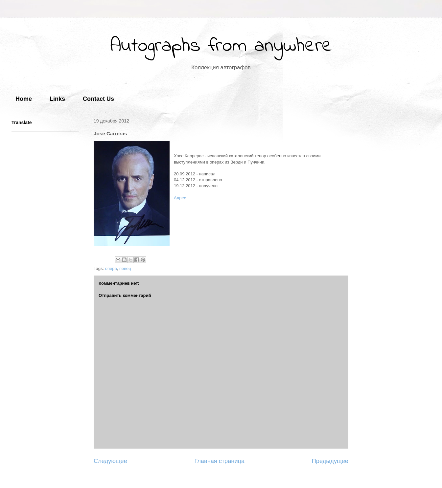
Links (57, 99)
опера (111, 268)
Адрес (180, 197)
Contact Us (98, 99)
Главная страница (219, 461)
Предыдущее (330, 461)
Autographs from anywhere (221, 46)
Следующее (110, 461)
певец (125, 268)
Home (23, 99)
